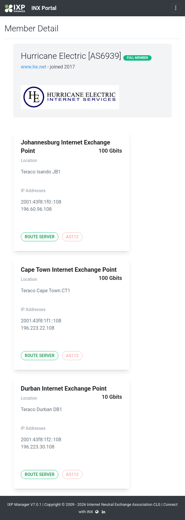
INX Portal (30, 8)
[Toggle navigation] (175, 8)
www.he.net (33, 67)
